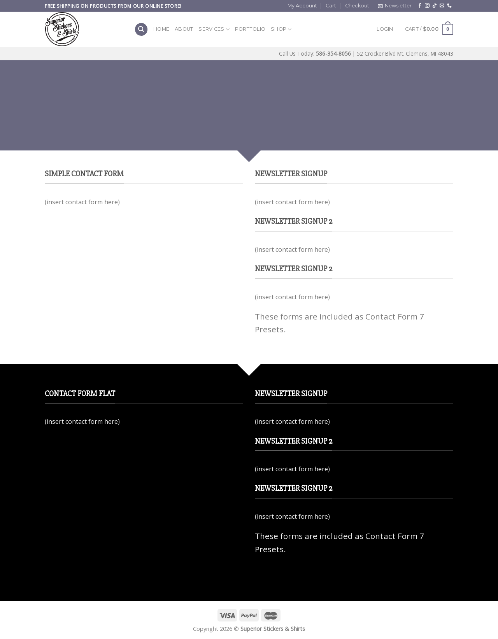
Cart (331, 6)
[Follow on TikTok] (434, 6)
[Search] (141, 29)
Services (214, 29)
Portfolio (250, 29)
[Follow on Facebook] (419, 6)
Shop (281, 29)
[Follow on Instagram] (427, 6)
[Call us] (449, 6)
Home (161, 29)
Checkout (357, 6)
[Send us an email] (442, 6)
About (184, 29)
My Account (302, 6)
